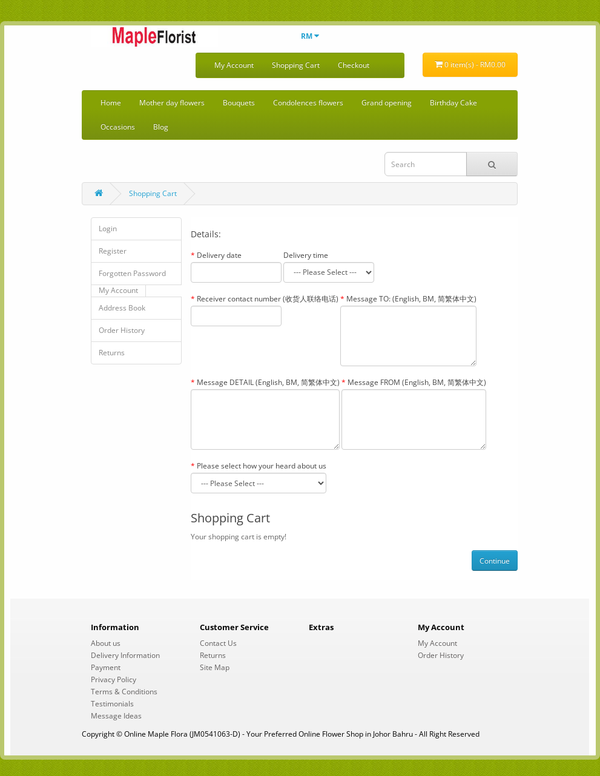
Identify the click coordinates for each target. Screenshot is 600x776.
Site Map (214, 667)
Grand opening (386, 102)
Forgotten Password (132, 273)
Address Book (122, 308)
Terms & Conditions (124, 691)
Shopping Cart (296, 65)
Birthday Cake (453, 102)
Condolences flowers (308, 102)
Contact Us (218, 643)
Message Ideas (116, 716)
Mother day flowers (172, 102)
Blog (160, 127)
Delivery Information (125, 655)
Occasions (118, 127)
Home (111, 102)
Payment (105, 667)
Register (113, 251)
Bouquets (239, 102)
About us (105, 643)
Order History (122, 330)
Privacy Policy (113, 679)
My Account (234, 65)
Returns (112, 352)
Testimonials (112, 704)
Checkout (353, 65)
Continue (495, 561)
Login (108, 228)
